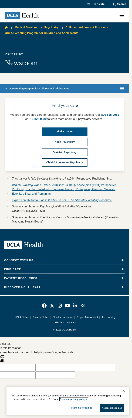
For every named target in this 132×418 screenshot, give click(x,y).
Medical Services (26, 27)
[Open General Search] (120, 4)
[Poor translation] (2, 359)
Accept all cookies (112, 408)
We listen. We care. (66, 322)
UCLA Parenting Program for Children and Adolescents (41, 33)
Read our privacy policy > (74, 399)
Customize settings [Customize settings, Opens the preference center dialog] (81, 407)
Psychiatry (51, 27)
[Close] (123, 391)
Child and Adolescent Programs (87, 27)
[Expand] (122, 260)
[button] (96, 4)
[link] (44, 305)
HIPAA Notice (21, 317)
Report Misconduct (87, 317)
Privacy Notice (41, 317)
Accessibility (109, 317)
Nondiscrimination (63, 317)
